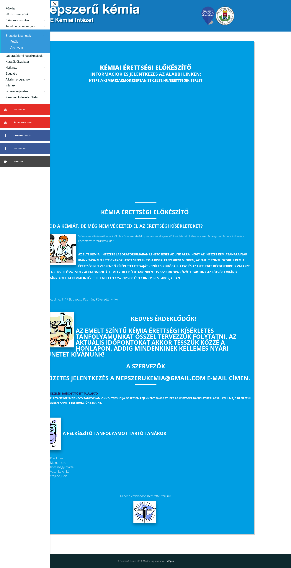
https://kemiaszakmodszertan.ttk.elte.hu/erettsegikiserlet (170, 80)
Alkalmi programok (18, 79)
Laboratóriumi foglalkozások (24, 55)
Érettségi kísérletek (18, 35)
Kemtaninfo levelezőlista (22, 97)
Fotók (14, 41)
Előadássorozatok (17, 20)
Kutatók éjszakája (17, 61)
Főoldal (10, 8)
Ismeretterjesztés (17, 91)
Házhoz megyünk (17, 14)
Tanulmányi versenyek (20, 26)
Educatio (11, 73)
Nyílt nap (11, 67)
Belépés (195, 561)
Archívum (16, 47)
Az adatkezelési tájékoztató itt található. (94, 393)
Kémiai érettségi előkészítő (170, 67)
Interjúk (10, 85)
